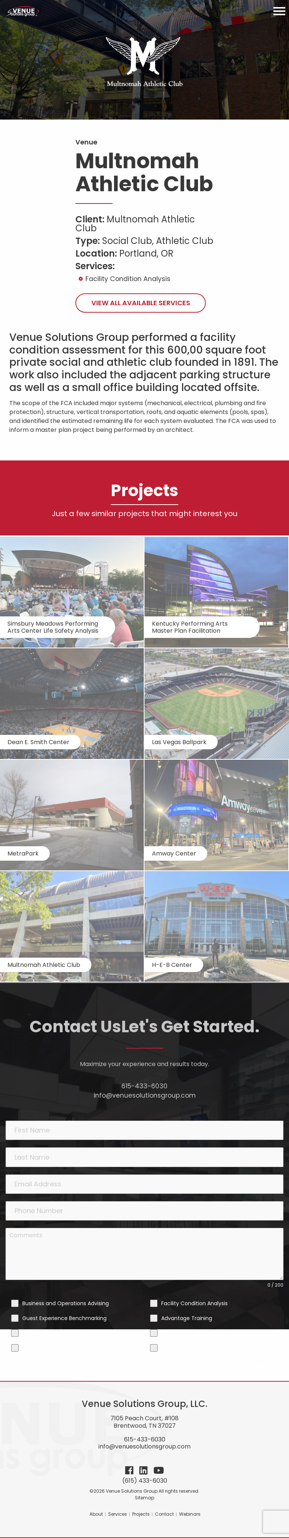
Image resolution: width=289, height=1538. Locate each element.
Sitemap (144, 1498)
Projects (141, 1514)
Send (259, 1366)
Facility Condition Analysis (128, 278)
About (96, 1514)
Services (117, 1514)
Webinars (190, 1514)
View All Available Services (140, 302)
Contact (164, 1514)
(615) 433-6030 (144, 1480)
